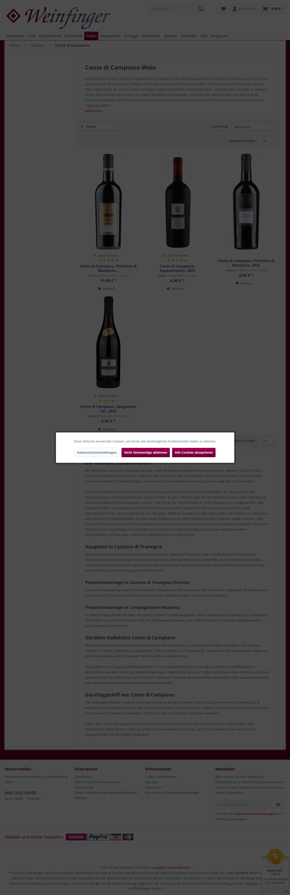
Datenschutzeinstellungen (97, 452)
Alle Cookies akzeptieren (194, 452)
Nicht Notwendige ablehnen (145, 452)
